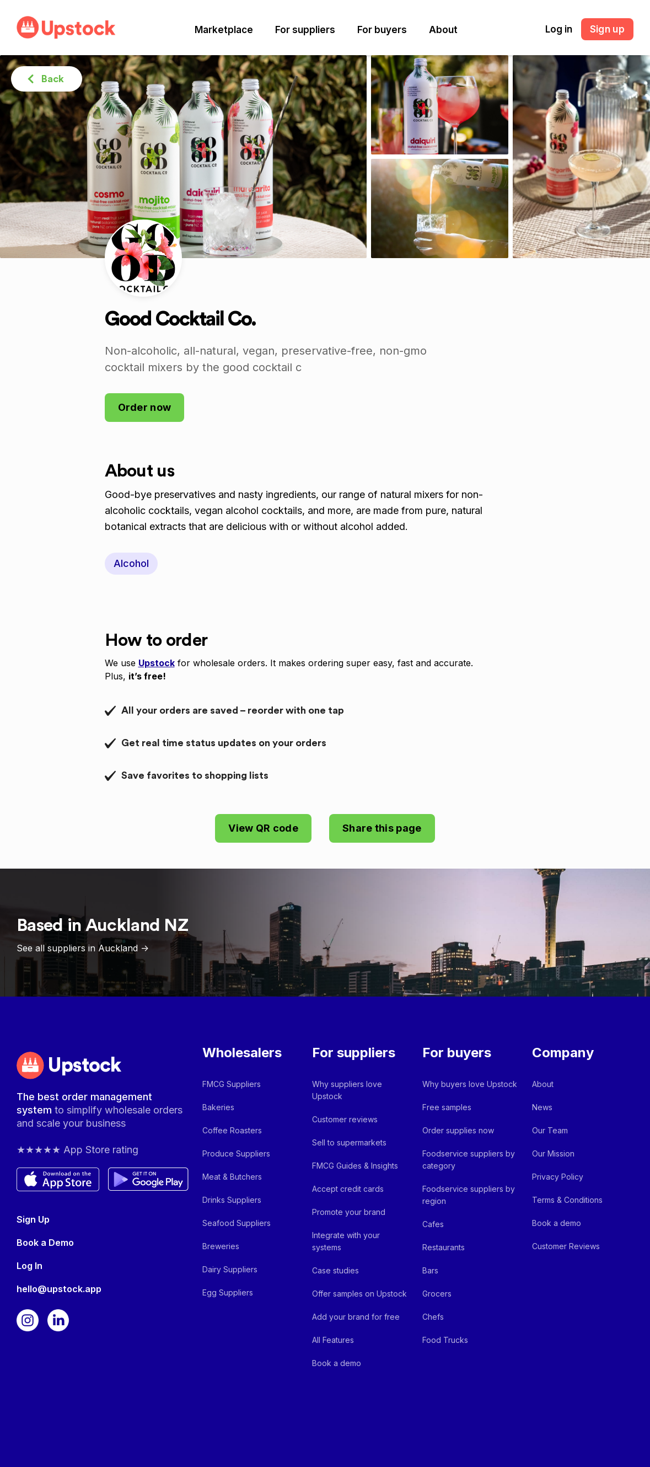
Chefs (433, 1316)
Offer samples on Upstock (359, 1293)
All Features (333, 1340)
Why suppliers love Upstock (347, 1090)
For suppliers (305, 29)
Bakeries (218, 1107)
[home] (66, 27)
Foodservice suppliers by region (468, 1195)
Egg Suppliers (227, 1292)
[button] (224, 29)
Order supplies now (458, 1130)
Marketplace (224, 29)
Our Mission (553, 1153)
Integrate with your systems (346, 1241)
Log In (29, 1265)
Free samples (446, 1107)
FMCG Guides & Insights (355, 1165)
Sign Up (33, 1219)
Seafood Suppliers (236, 1223)
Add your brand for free (356, 1316)
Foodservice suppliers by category (468, 1159)
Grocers (437, 1293)
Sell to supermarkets (349, 1142)
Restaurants (443, 1247)
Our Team (550, 1130)
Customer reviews (345, 1119)
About (443, 29)
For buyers (382, 29)
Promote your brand (348, 1212)
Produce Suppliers (236, 1153)
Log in (558, 29)
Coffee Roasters (232, 1130)
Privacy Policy (557, 1176)
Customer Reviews (566, 1246)
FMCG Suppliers (231, 1084)
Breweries (220, 1246)
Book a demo (336, 1363)
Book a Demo (45, 1242)
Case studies (335, 1270)
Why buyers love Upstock (469, 1084)
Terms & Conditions (567, 1199)
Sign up (607, 29)
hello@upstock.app (59, 1288)
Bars (430, 1270)
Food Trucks (445, 1340)
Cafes (433, 1224)
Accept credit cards (348, 1188)
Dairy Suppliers (229, 1269)
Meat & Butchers (232, 1176)
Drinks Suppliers (231, 1199)
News (542, 1107)
